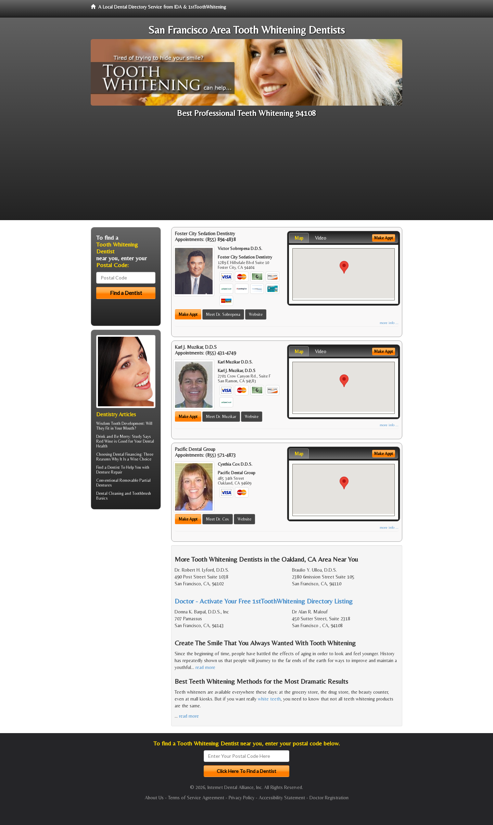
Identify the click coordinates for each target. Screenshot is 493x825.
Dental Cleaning (110, 493)
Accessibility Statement (282, 797)
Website (256, 314)
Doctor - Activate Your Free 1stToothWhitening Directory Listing (264, 601)
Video (320, 238)
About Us (154, 797)
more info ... (389, 323)
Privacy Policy (241, 797)
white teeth (269, 699)
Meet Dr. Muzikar (221, 416)
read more (205, 667)
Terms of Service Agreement (196, 797)
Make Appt (188, 314)
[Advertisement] (246, 172)
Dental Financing (127, 454)
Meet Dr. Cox (217, 519)
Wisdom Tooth (108, 423)
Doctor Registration (329, 797)
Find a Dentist (108, 467)
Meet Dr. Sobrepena (223, 314)
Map (298, 238)
